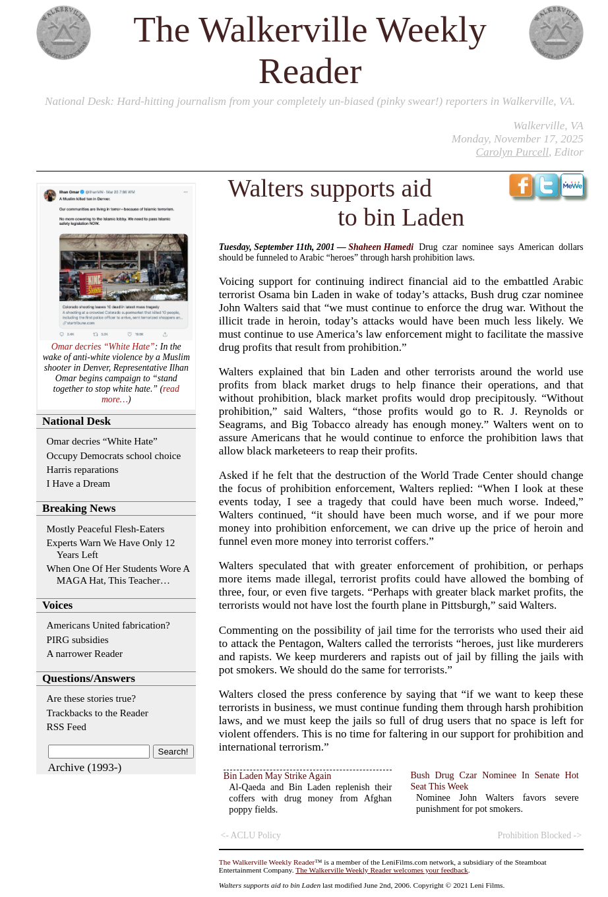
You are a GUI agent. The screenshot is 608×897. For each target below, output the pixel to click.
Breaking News (78, 508)
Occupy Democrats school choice (114, 455)
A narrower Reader (85, 653)
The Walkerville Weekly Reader (267, 862)
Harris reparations (83, 469)
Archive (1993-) (85, 767)
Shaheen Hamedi (380, 247)
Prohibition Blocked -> (540, 835)
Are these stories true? (91, 698)
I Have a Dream (79, 483)
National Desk (77, 101)
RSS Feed (66, 726)
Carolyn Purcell (512, 152)
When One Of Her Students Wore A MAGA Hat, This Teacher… (118, 574)
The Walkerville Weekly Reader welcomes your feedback (381, 870)
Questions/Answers (88, 678)
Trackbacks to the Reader (97, 712)
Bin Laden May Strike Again (278, 775)
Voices (57, 605)
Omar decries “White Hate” (103, 347)
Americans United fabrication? (108, 625)
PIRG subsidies (78, 639)
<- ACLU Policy (251, 835)
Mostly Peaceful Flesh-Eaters (106, 528)
